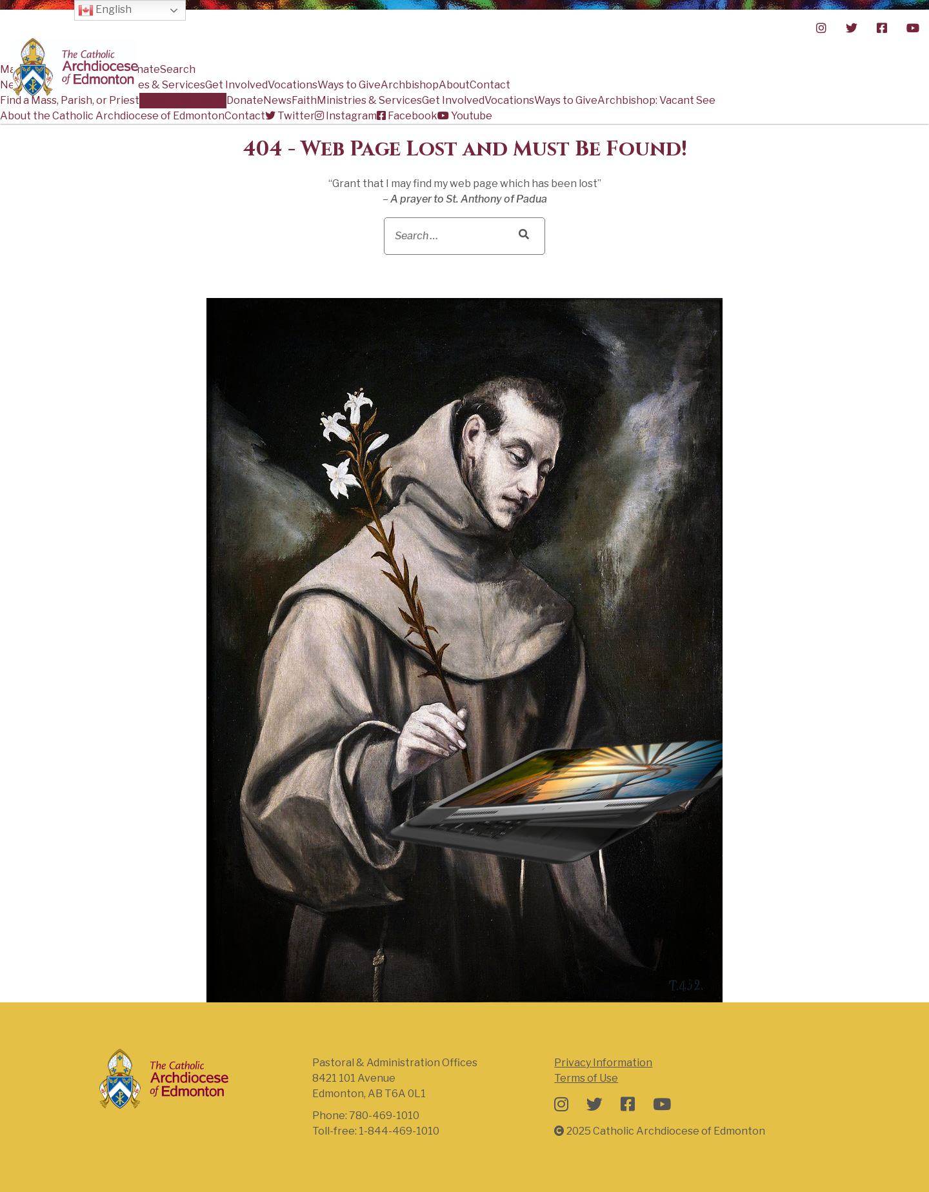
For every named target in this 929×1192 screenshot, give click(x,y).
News (277, 100)
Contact (245, 116)
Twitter (290, 116)
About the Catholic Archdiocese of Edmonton (112, 116)
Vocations (509, 100)
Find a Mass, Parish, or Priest (69, 100)
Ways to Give (565, 100)
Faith (304, 100)
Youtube (464, 116)
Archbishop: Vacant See (656, 100)
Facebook (407, 116)
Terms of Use (586, 1078)
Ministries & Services (369, 100)
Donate (244, 100)
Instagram (346, 116)
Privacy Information (603, 1063)
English (105, 10)
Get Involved (453, 100)
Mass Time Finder (182, 100)
